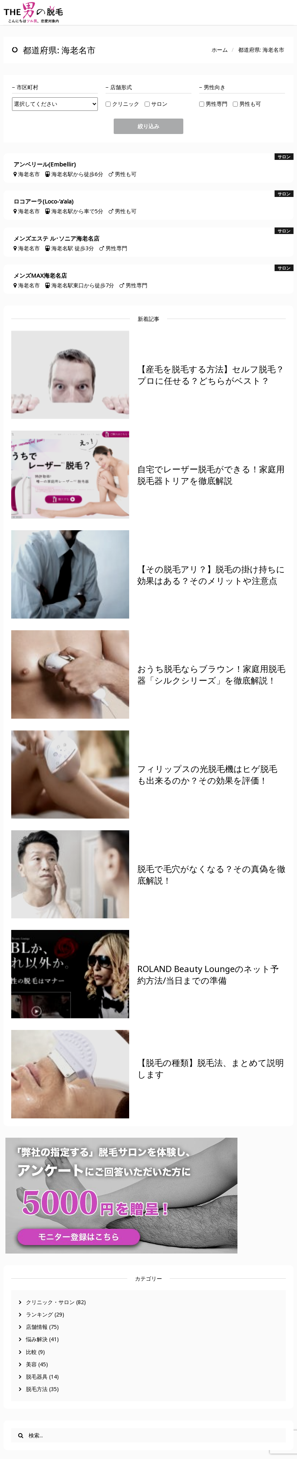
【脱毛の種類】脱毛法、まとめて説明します (210, 1068)
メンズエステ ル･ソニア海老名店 (56, 238)
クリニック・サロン (50, 1302)
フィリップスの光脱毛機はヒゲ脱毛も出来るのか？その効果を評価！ (207, 774)
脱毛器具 (37, 1376)
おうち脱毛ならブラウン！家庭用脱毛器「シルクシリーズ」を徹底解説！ (211, 674)
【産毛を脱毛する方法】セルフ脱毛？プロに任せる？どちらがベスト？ (210, 374)
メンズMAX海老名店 (40, 275)
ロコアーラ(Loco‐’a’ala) (43, 201)
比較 (31, 1352)
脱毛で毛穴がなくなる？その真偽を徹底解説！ (211, 874)
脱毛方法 (37, 1389)
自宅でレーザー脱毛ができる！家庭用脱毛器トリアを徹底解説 (211, 474)
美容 (31, 1364)
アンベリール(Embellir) (45, 164)
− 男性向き (212, 87)
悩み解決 (37, 1339)
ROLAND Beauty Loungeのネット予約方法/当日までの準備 (208, 974)
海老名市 (29, 174)
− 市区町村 (25, 87)
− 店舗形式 (119, 87)
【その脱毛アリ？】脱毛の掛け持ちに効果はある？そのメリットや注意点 (211, 574)
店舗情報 (37, 1326)
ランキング (39, 1314)
